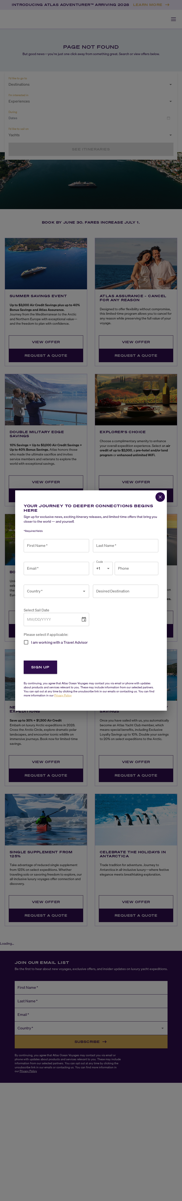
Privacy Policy (63, 695)
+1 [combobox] (98, 568)
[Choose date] (84, 619)
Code (99, 562)
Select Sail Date (36, 610)
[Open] (84, 591)
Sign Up (40, 667)
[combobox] (53, 591)
